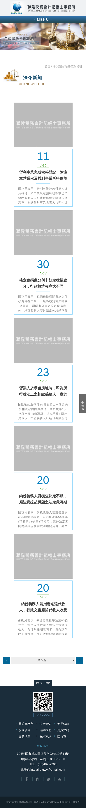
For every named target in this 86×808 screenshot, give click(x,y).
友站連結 (45, 736)
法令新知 (45, 723)
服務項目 (24, 730)
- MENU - (43, 19)
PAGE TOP (43, 683)
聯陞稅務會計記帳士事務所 (43, 8)
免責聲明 (63, 730)
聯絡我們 (45, 730)
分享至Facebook (26, 779)
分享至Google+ (37, 779)
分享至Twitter (48, 779)
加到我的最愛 (59, 779)
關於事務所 (26, 723)
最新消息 (24, 736)
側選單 (82, 406)
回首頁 (61, 736)
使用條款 (63, 723)
